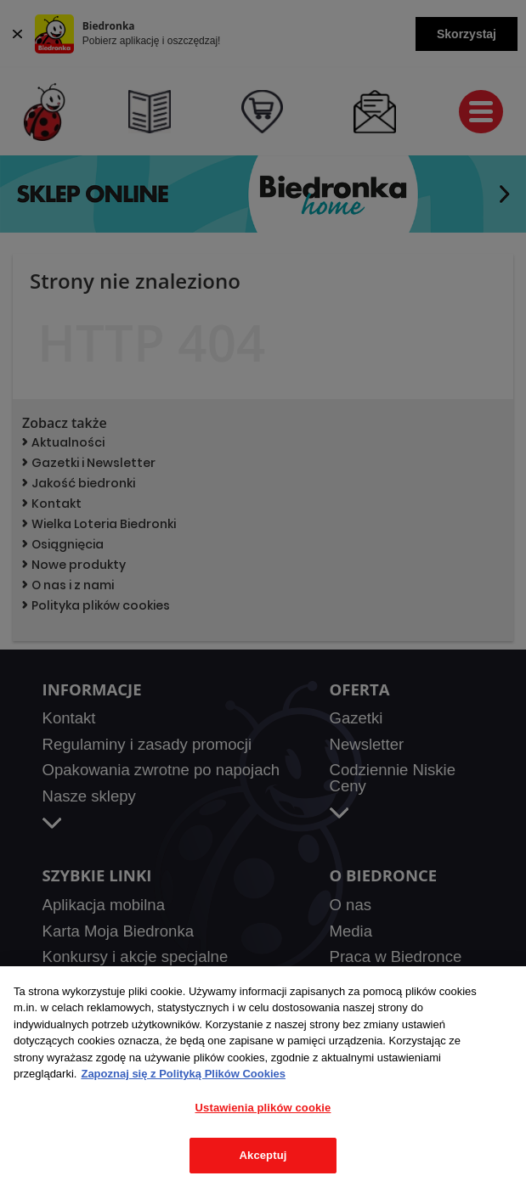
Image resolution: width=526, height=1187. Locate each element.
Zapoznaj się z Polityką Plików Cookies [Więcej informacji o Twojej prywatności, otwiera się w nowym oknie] (183, 1073)
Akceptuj (263, 1155)
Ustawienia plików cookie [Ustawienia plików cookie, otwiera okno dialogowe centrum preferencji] (263, 1107)
